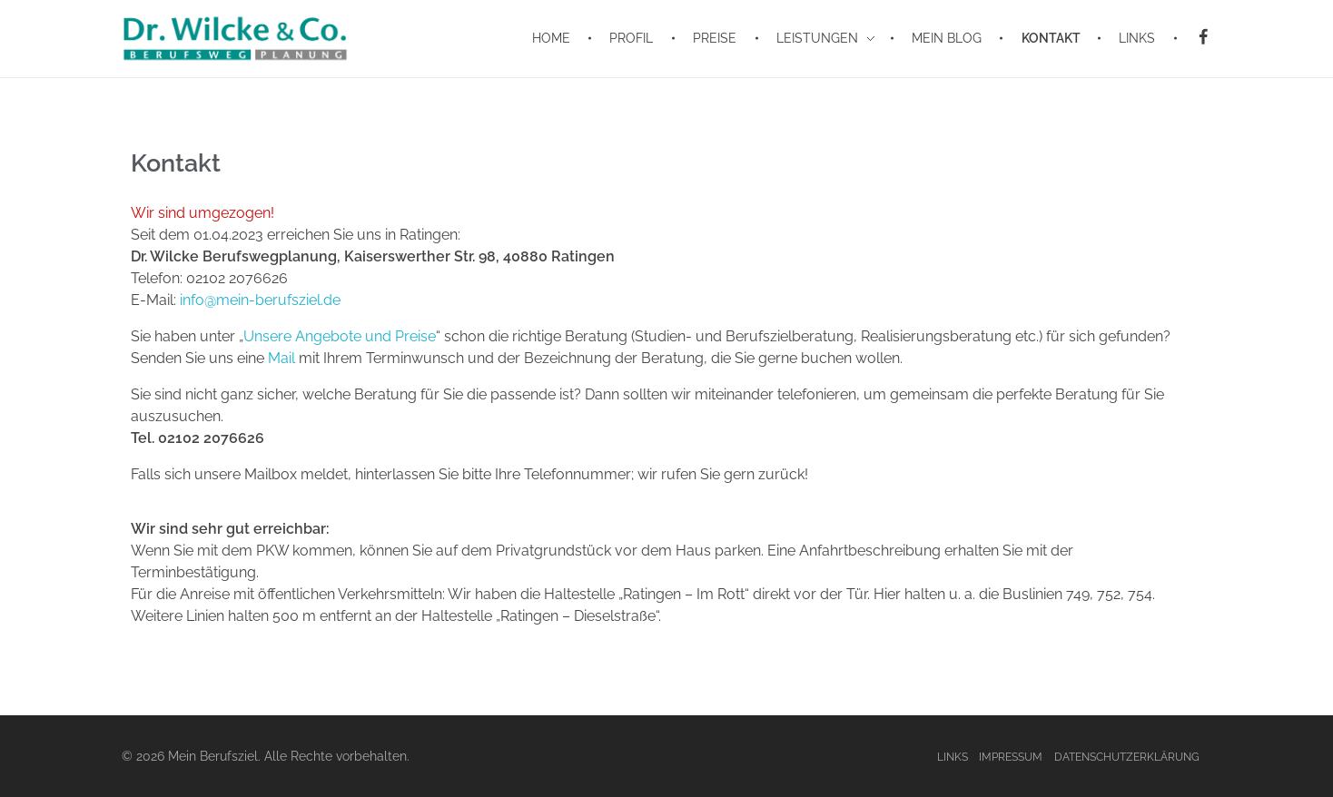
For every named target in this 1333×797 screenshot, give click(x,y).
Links (952, 757)
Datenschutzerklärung (1127, 757)
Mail (281, 358)
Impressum (1010, 757)
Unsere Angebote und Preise (339, 336)
